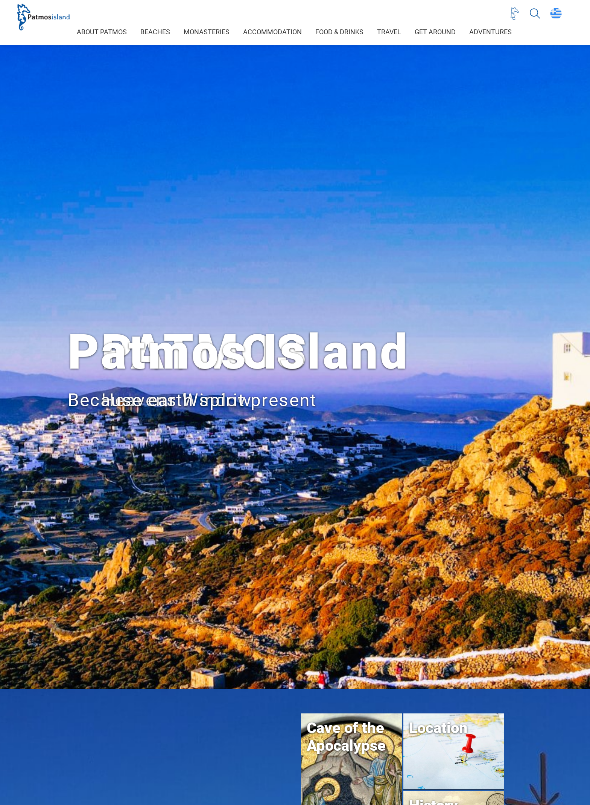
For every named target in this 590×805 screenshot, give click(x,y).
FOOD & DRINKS (339, 32)
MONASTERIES (207, 32)
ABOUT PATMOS (102, 32)
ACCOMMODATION (272, 32)
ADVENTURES (490, 32)
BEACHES (155, 32)
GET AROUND (435, 32)
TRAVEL (389, 32)
